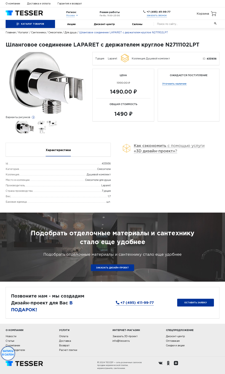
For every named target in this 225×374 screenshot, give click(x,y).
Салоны (137, 24)
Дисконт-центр (104, 24)
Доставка (65, 340)
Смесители (55, 32)
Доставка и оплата (38, 3)
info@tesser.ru (121, 340)
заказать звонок (157, 15)
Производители (15, 350)
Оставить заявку (195, 302)
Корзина (203, 13)
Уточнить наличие (174, 83)
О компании (13, 3)
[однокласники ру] (169, 365)
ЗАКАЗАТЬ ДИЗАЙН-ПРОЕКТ (112, 267)
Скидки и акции (175, 345)
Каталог (23, 32)
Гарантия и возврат (69, 3)
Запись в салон (8, 353)
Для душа (70, 32)
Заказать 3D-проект (125, 336)
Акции (71, 24)
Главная (11, 32)
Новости (11, 336)
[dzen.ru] (177, 365)
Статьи (10, 340)
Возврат (64, 345)
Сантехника (38, 32)
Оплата (63, 336)
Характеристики (58, 150)
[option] (47, 83)
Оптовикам (173, 340)
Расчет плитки (68, 350)
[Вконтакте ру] (161, 365)
